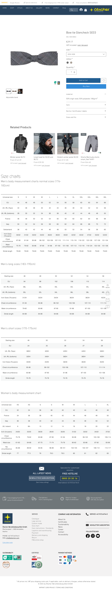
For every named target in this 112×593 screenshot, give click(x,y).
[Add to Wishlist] (103, 80)
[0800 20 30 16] (69, 478)
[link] (85, 9)
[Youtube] (98, 536)
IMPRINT (42, 588)
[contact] (107, 300)
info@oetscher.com (12, 538)
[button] (107, 286)
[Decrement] (68, 72)
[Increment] (74, 72)
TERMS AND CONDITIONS (64, 588)
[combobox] (86, 54)
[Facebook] (88, 536)
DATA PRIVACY (50, 588)
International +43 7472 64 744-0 (68, 483)
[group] (56, 150)
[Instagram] (93, 536)
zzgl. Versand (83, 45)
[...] (73, 10)
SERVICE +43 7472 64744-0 (99, 514)
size (68, 50)
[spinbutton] (71, 72)
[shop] (107, 293)
